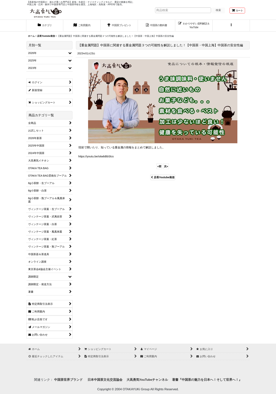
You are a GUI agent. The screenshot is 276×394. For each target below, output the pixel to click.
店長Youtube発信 (162, 177)
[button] (231, 25)
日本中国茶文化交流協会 (105, 379)
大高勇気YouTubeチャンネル (147, 379)
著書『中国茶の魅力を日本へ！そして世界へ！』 (207, 379)
